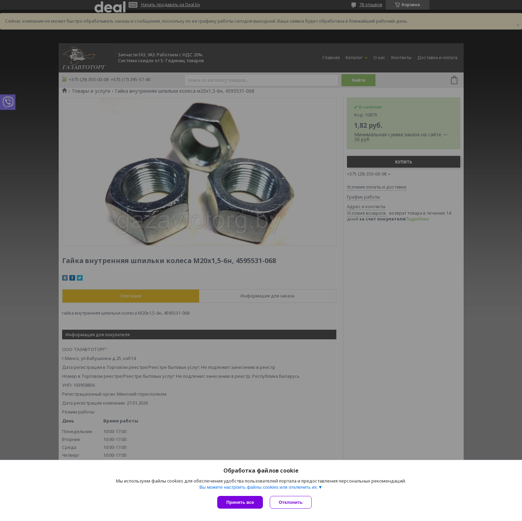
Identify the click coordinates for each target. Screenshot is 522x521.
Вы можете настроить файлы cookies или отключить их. (258, 487)
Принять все (240, 502)
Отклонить (290, 502)
